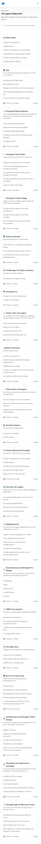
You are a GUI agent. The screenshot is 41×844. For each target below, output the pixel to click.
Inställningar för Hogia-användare (20, 270)
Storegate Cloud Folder (15, 154)
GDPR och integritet (14, 609)
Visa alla (35, 103)
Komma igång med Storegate (18, 450)
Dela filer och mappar (14, 487)
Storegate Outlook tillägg (16, 198)
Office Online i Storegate (16, 389)
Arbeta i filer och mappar (16, 313)
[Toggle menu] (38, 3)
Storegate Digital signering (17, 111)
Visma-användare (13, 237)
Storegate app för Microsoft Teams (20, 805)
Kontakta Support (13, 425)
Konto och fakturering (15, 676)
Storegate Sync (12, 647)
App (7, 70)
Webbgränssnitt (12, 524)
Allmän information (12, 348)
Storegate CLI (11, 292)
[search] (21, 25)
